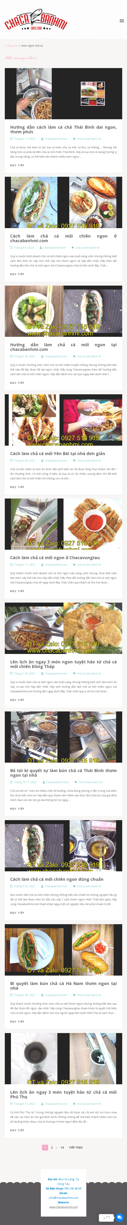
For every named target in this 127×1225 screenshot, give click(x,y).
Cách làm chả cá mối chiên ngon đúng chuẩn (57, 879)
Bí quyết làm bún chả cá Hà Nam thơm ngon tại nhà (63, 986)
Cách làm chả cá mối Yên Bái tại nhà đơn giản (57, 453)
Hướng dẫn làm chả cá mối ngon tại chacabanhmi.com (63, 347)
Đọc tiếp (17, 165)
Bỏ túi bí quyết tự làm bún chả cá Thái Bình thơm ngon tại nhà (63, 773)
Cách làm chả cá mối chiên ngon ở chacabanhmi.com (63, 238)
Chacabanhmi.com (56, 139)
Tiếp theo (76, 1147)
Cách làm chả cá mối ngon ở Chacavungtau (55, 557)
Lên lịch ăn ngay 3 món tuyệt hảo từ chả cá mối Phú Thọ (63, 1094)
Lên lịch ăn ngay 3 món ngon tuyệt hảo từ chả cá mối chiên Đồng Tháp (63, 664)
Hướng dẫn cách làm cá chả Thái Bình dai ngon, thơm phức (63, 129)
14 (63, 1147)
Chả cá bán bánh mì (89, 139)
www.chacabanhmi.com (63, 1207)
